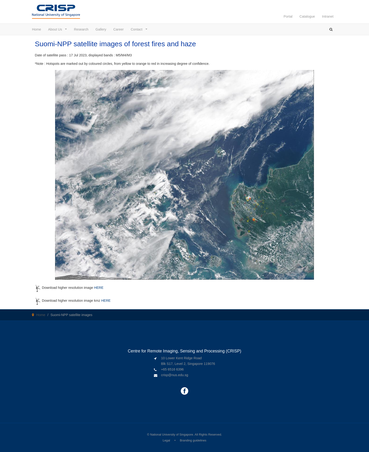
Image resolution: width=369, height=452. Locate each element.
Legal (166, 440)
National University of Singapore (171, 434)
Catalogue (307, 16)
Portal (288, 16)
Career (118, 29)
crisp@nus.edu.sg (174, 375)
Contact (137, 29)
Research (81, 29)
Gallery (101, 29)
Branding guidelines (193, 440)
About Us (56, 29)
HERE (99, 288)
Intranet (327, 16)
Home (36, 29)
